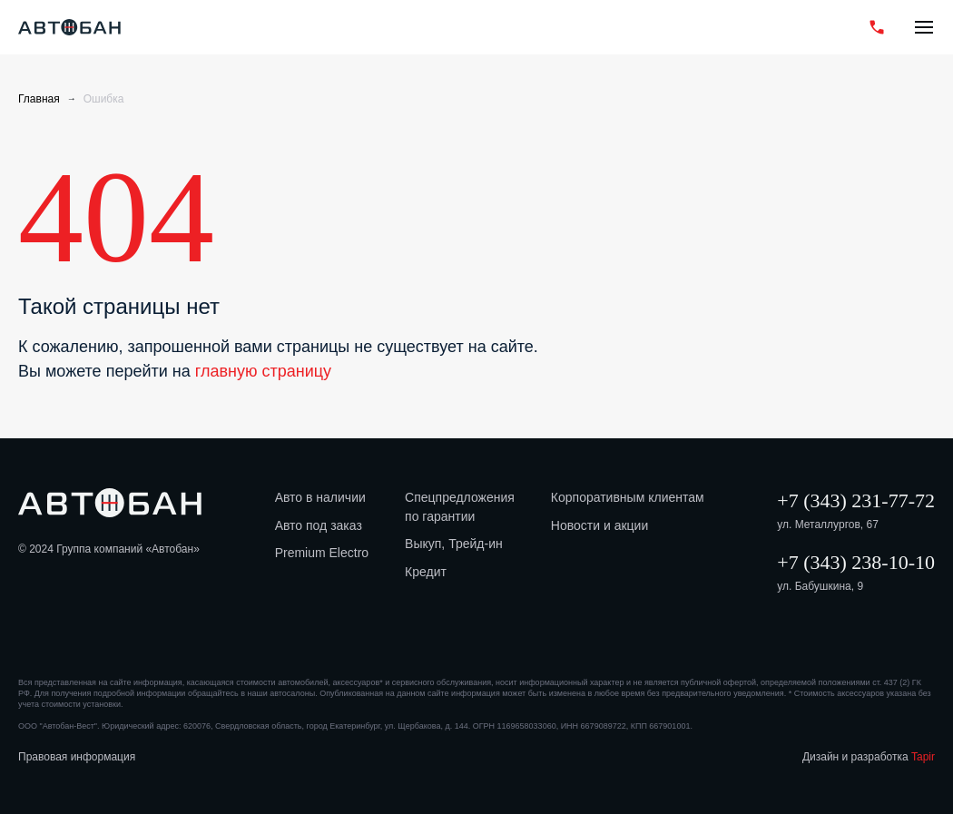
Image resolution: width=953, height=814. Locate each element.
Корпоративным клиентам (627, 497)
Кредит (426, 571)
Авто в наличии (320, 497)
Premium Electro (321, 552)
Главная (39, 99)
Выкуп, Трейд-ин (454, 543)
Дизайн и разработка (868, 756)
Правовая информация (76, 756)
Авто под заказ (318, 525)
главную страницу (263, 371)
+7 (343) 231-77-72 (856, 500)
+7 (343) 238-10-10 (856, 562)
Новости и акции (599, 525)
